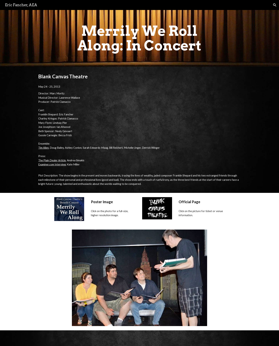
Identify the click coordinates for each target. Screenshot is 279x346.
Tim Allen (43, 147)
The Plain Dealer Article (52, 160)
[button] (274, 5)
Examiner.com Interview (52, 164)
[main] (139, 38)
